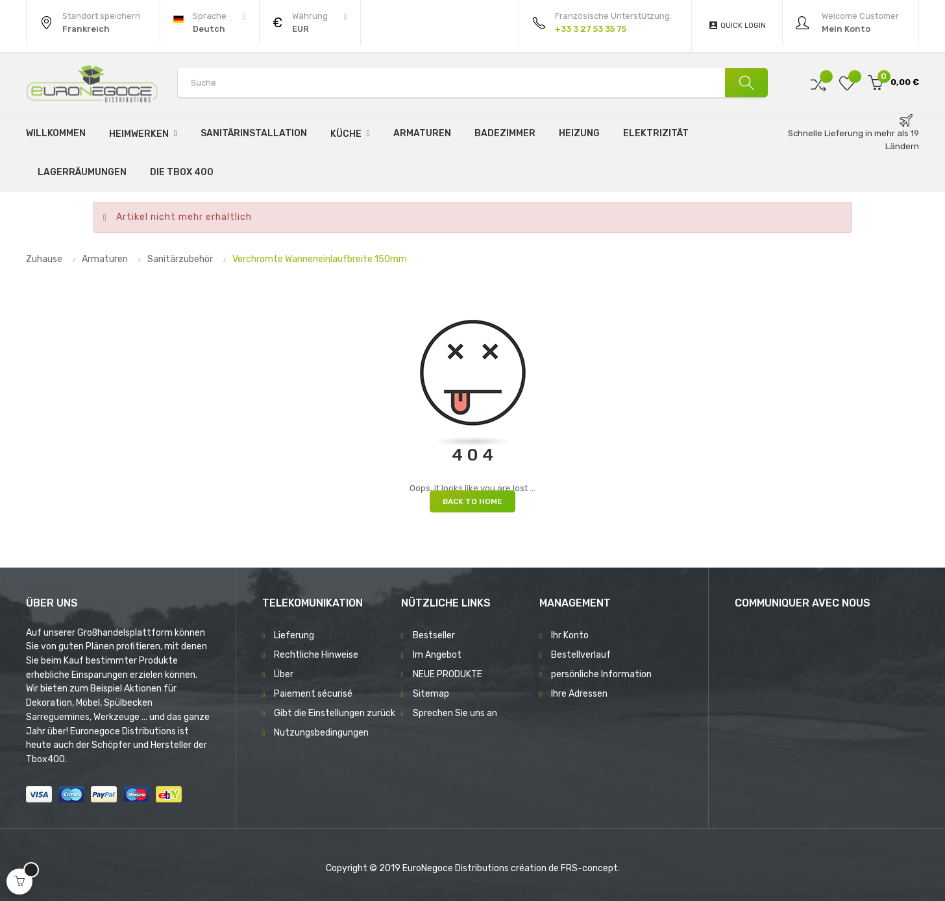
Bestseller (434, 635)
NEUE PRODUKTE (447, 674)
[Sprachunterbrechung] (209, 22)
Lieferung (294, 635)
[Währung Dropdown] (310, 22)
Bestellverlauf (581, 654)
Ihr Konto (570, 635)
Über (283, 674)
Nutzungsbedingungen (321, 732)
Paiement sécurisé (313, 693)
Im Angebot (437, 654)
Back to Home (472, 501)
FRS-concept (589, 868)
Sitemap (431, 693)
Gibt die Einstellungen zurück (334, 713)
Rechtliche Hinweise (316, 654)
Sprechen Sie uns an (455, 713)
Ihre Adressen (579, 693)
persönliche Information (601, 674)
